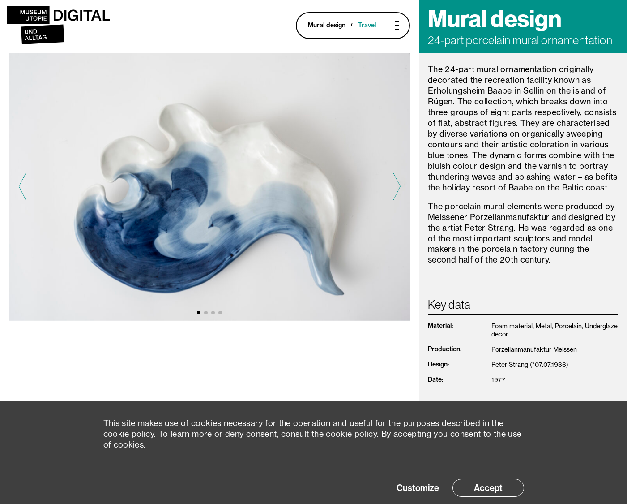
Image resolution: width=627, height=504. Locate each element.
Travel (367, 25)
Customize (418, 487)
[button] (198, 312)
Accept (488, 487)
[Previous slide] (22, 186)
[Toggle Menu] (391, 25)
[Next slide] (397, 186)
